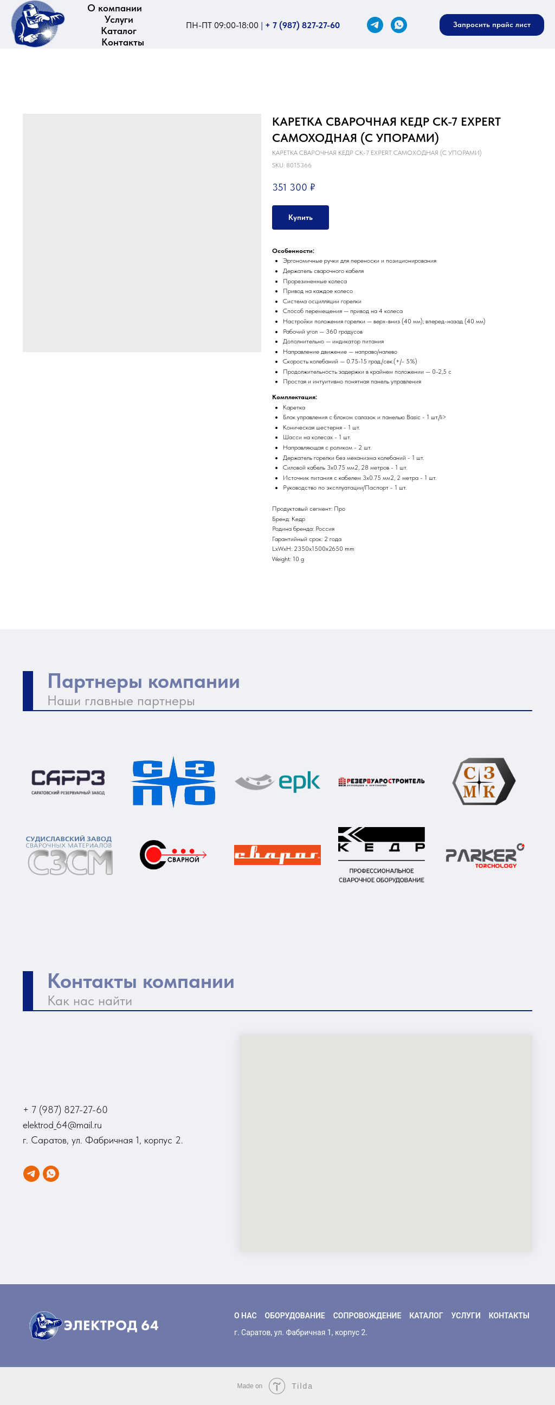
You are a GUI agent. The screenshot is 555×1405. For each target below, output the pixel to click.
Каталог (119, 30)
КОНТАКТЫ (509, 1315)
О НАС (245, 1315)
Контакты (122, 42)
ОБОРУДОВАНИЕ (295, 1315)
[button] (492, 25)
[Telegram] (375, 25)
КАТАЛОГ (426, 1315)
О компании (114, 8)
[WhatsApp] (399, 25)
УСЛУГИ (466, 1315)
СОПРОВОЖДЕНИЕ (367, 1315)
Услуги (119, 19)
